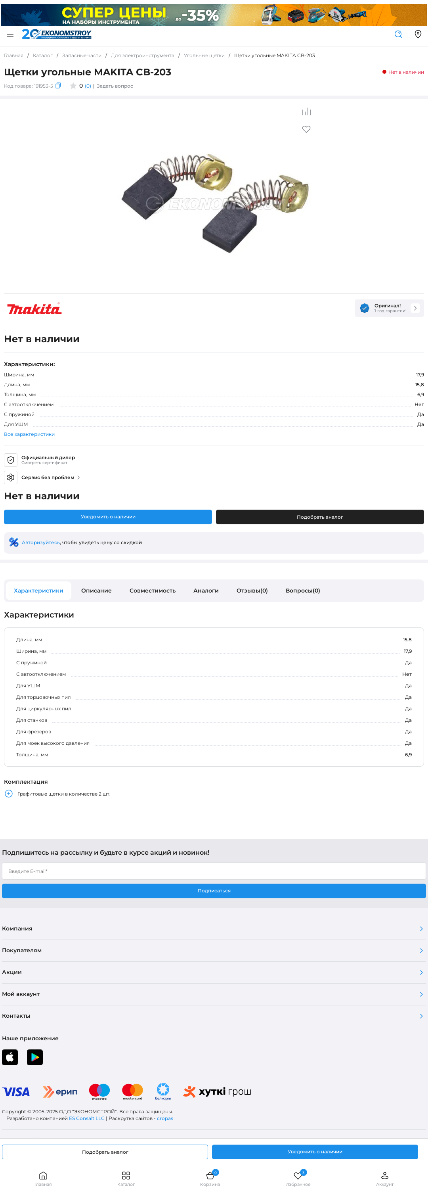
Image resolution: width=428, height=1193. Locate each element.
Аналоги (206, 590)
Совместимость (153, 590)
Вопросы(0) (303, 590)
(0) (88, 86)
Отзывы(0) (252, 590)
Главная (43, 1179)
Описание (96, 590)
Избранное (298, 1179)
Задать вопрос (115, 86)
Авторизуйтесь (41, 542)
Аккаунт (385, 1179)
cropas (165, 1118)
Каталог (126, 1179)
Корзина (210, 1179)
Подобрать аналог (320, 517)
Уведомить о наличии (108, 517)
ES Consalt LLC (87, 1118)
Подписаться (214, 891)
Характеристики (38, 590)
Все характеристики (29, 434)
